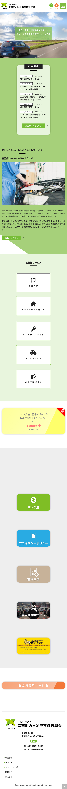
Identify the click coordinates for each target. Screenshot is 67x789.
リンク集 (8, 762)
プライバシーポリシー (14, 767)
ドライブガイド (33, 355)
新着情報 (8, 757)
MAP (33, 741)
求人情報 (8, 776)
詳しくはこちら (11, 238)
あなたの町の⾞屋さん (33, 306)
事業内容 (33, 282)
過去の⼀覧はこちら (33, 125)
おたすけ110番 (33, 378)
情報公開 (8, 772)
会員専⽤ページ (34, 685)
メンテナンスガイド (33, 331)
